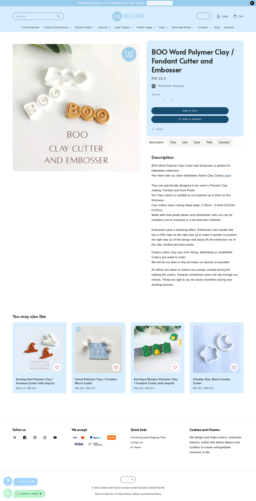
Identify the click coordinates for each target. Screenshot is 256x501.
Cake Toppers (122, 27)
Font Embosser (31, 27)
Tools (162, 27)
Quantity (156, 94)
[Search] (58, 16)
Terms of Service (104, 494)
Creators (203, 27)
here (227, 175)
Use (184, 142)
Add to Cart (190, 110)
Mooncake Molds (181, 27)
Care (197, 142)
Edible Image (144, 27)
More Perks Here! (159, 3)
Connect (224, 142)
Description (156, 142)
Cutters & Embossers (56, 27)
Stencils (103, 27)
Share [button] (157, 129)
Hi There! (136, 447)
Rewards (229, 27)
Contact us (137, 442)
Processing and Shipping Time (148, 437)
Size (173, 142)
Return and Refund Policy (147, 494)
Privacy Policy (123, 494)
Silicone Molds (83, 27)
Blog (217, 27)
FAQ (209, 142)
